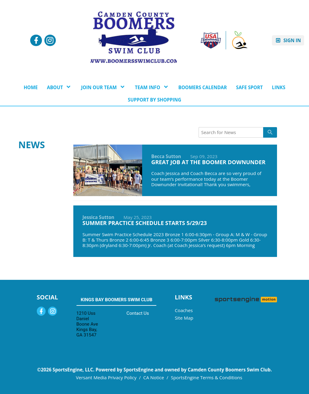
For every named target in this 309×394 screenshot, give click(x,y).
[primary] (270, 132)
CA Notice (153, 377)
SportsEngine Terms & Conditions (206, 377)
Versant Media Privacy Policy (106, 377)
